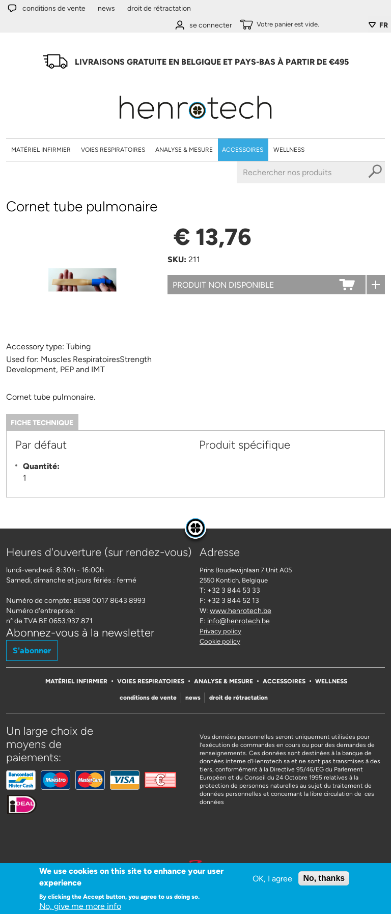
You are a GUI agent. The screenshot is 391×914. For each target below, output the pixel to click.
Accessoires (242, 149)
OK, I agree (272, 879)
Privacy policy (220, 631)
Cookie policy (220, 641)
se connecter (210, 25)
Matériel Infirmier (41, 149)
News (106, 8)
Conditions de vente (54, 8)
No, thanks (324, 879)
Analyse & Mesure (184, 149)
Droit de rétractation (159, 8)
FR (383, 25)
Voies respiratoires (113, 149)
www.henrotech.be (240, 610)
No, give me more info (80, 907)
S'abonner (32, 650)
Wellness (288, 149)
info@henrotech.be (238, 621)
